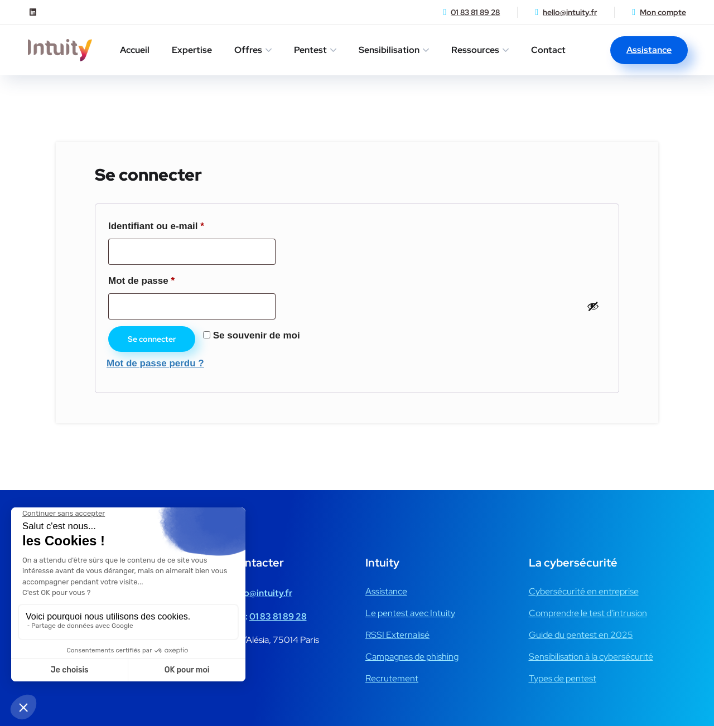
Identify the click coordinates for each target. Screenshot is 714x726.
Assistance (649, 50)
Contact (548, 50)
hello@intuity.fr (570, 12)
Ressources (475, 50)
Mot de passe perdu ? (155, 363)
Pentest (310, 50)
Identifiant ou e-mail (181, 224)
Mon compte (663, 12)
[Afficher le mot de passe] (593, 306)
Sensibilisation (389, 50)
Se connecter (152, 339)
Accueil (134, 50)
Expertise (192, 50)
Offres (248, 50)
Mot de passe (166, 279)
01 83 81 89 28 (475, 12)
